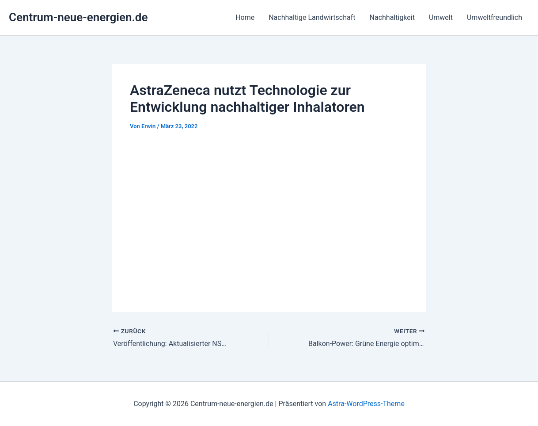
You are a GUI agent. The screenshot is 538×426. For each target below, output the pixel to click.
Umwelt (441, 17)
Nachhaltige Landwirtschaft (312, 17)
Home (244, 17)
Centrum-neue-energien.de (78, 17)
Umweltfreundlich (494, 17)
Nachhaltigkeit (392, 17)
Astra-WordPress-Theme (366, 403)
